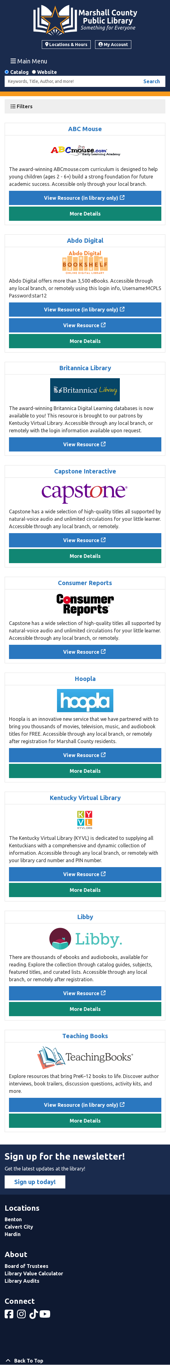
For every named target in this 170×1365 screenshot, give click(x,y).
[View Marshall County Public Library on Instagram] (22, 1316)
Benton (13, 1219)
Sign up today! (35, 1181)
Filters (22, 106)
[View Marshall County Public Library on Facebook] (10, 1316)
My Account (113, 44)
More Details (85, 213)
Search (151, 81)
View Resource (81, 325)
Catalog (19, 72)
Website (47, 72)
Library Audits (22, 1281)
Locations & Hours (66, 44)
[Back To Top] (85, 1361)
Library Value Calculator (34, 1273)
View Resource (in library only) (81, 198)
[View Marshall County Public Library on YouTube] (45, 1316)
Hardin (12, 1234)
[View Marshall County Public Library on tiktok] (34, 1316)
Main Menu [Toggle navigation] (29, 61)
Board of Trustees (26, 1266)
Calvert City (19, 1227)
